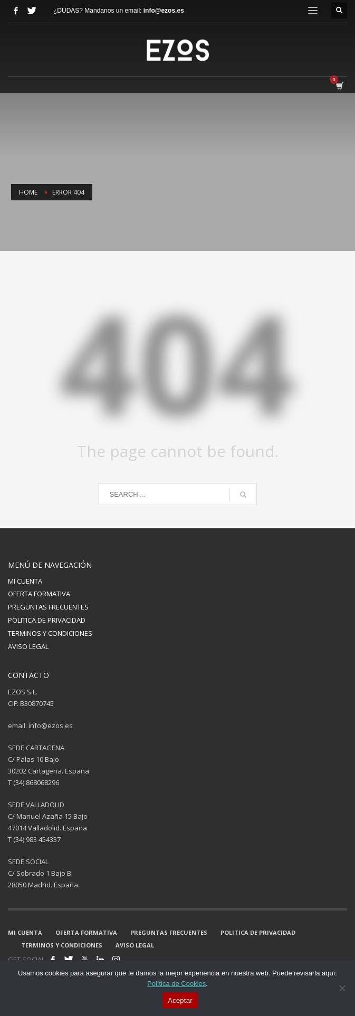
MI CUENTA (25, 581)
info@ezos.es (163, 10)
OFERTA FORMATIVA (39, 593)
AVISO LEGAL (28, 646)
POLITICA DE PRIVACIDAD (46, 620)
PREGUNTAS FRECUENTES (48, 607)
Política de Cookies (176, 984)
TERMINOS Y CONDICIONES (50, 633)
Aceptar (180, 1000)
